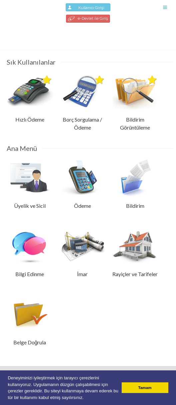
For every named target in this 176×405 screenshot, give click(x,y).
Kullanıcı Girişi (88, 7)
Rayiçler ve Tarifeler (135, 274)
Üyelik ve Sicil (30, 205)
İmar (82, 274)
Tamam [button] (145, 387)
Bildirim (135, 205)
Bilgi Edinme (29, 274)
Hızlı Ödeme (29, 119)
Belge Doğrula (29, 342)
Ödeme (82, 205)
